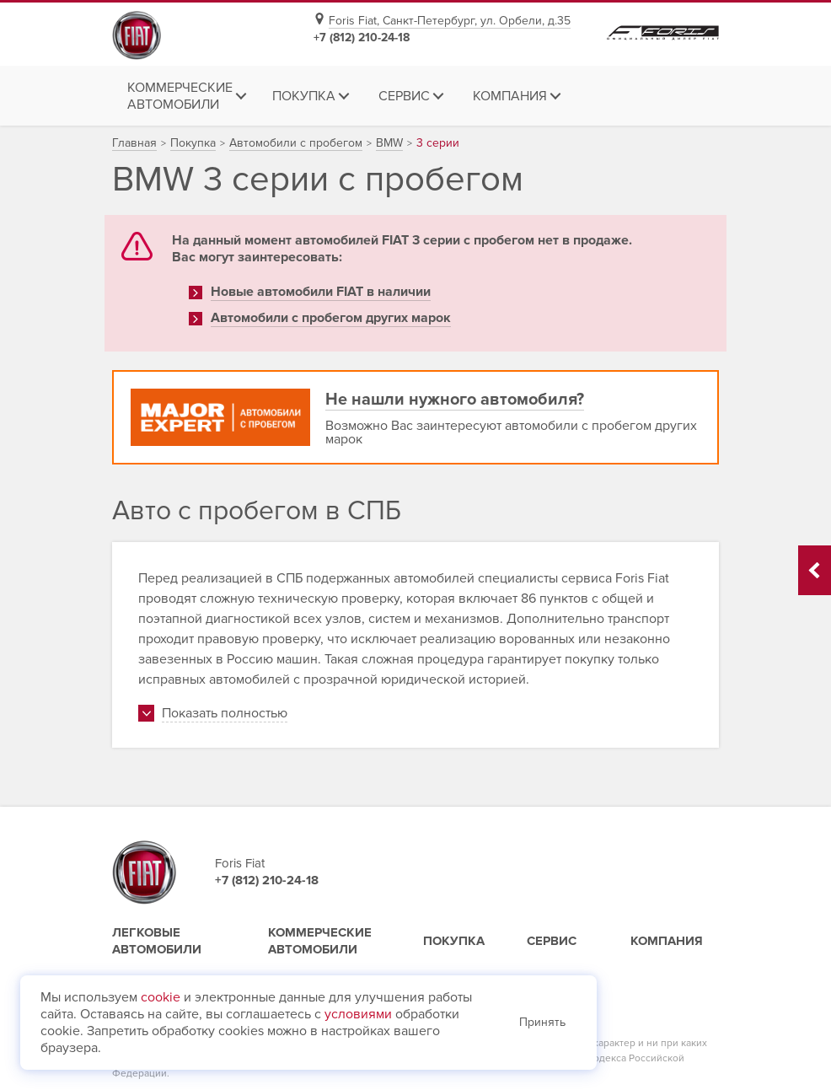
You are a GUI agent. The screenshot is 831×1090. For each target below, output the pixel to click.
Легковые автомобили (156, 941)
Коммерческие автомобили (320, 941)
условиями (358, 1014)
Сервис (551, 940)
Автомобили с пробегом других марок (331, 317)
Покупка (454, 940)
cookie (160, 997)
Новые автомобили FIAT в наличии (321, 291)
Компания (666, 940)
